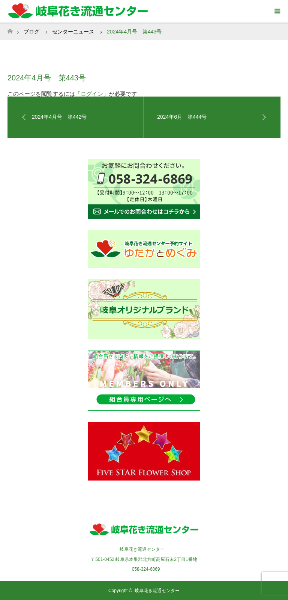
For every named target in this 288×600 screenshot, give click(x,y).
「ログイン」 (92, 94)
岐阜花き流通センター (157, 590)
